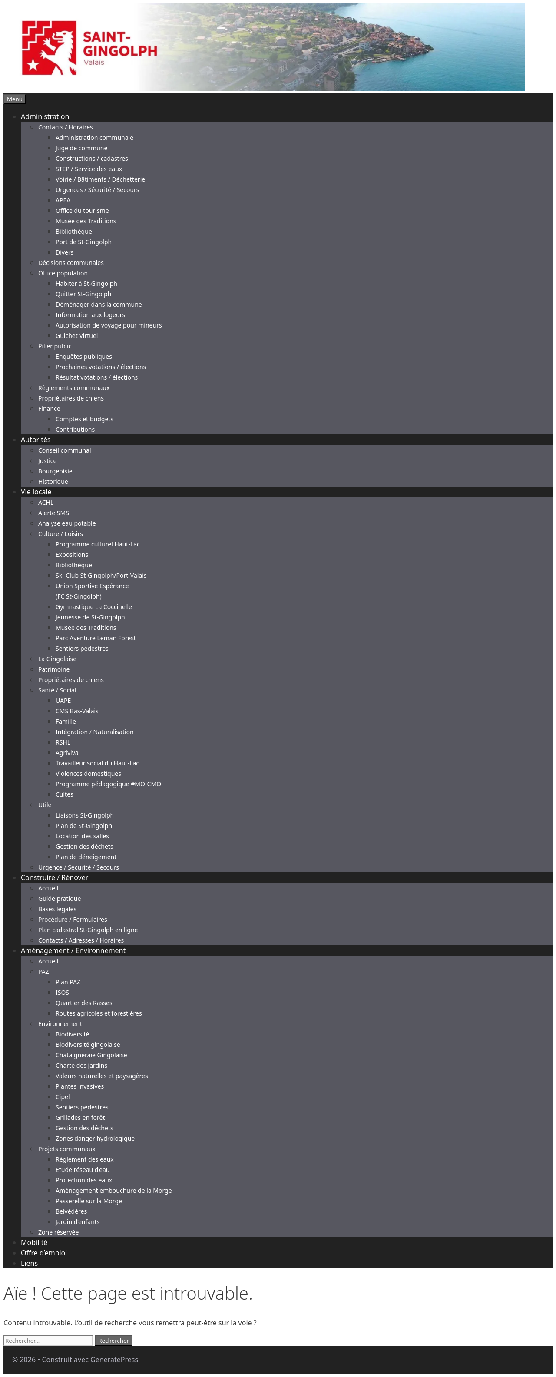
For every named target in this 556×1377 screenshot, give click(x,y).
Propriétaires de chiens (71, 398)
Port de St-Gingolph (84, 242)
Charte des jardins (81, 1065)
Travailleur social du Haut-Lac (97, 763)
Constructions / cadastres (92, 158)
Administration (45, 116)
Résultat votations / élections (97, 377)
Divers (64, 252)
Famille (66, 721)
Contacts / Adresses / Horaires (81, 940)
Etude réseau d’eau (82, 1169)
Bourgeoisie (55, 471)
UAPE (63, 700)
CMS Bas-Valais (77, 711)
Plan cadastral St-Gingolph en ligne (88, 930)
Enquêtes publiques (84, 356)
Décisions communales (71, 262)
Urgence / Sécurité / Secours (78, 867)
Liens (29, 1263)
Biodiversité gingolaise (88, 1044)
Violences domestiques (88, 773)
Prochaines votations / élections (101, 367)
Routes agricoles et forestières (99, 1013)
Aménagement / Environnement (73, 950)
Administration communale (94, 137)
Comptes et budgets (84, 419)
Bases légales (57, 909)
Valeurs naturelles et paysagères (102, 1076)
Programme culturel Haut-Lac (98, 544)
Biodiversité (72, 1034)
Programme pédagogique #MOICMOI (109, 784)
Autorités (36, 439)
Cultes (64, 794)
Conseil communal (64, 450)
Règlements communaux (73, 388)
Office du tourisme (82, 210)
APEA (63, 200)
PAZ (43, 971)
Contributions (75, 429)
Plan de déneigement (86, 857)
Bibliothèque (74, 231)
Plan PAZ (68, 982)
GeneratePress (114, 1359)
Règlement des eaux (85, 1159)
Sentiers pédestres (82, 648)
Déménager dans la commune (99, 304)
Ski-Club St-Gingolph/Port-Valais (101, 575)
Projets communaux (67, 1149)
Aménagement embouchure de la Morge (114, 1190)
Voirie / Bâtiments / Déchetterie (100, 179)
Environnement (60, 1024)
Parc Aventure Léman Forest (96, 638)
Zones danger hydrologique (95, 1138)
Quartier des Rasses (84, 1003)
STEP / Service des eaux (89, 169)
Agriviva (67, 752)
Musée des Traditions (86, 221)
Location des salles (82, 836)
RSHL (63, 742)
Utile (44, 805)
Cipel (63, 1096)
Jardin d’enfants (78, 1222)
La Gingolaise (57, 659)
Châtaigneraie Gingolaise (91, 1055)
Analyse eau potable (67, 523)
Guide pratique (59, 898)
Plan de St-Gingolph (84, 825)
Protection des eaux (84, 1180)
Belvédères (71, 1211)
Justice (47, 461)
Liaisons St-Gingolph (85, 815)
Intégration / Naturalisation (95, 732)
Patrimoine (54, 669)
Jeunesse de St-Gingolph (90, 617)
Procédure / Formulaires (72, 919)
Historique (53, 481)
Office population (63, 273)
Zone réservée (58, 1232)
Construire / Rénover (54, 877)
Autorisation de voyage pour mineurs (109, 325)
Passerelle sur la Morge (89, 1201)
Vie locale (36, 492)
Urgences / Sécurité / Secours (97, 189)
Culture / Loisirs (60, 534)
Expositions (72, 554)
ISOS (62, 992)
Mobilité (34, 1242)
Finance (49, 408)
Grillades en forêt (80, 1117)
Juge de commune (81, 148)
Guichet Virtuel (77, 335)
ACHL (45, 502)
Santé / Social (57, 690)
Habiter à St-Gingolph (86, 283)
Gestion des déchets (84, 846)
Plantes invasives (80, 1086)
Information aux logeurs (90, 315)
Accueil (48, 888)
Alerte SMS (53, 513)
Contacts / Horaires (65, 127)
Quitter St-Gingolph (83, 294)
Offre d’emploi (44, 1253)
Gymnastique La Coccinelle (94, 606)
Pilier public (54, 346)
